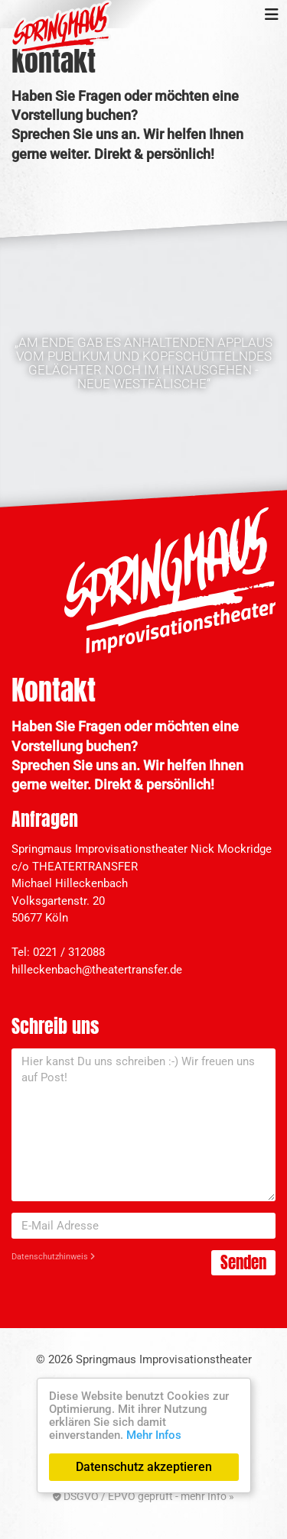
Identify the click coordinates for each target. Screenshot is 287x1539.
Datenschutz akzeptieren (144, 1467)
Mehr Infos (153, 1435)
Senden (243, 1262)
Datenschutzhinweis (53, 1257)
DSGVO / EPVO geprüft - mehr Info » (143, 1496)
